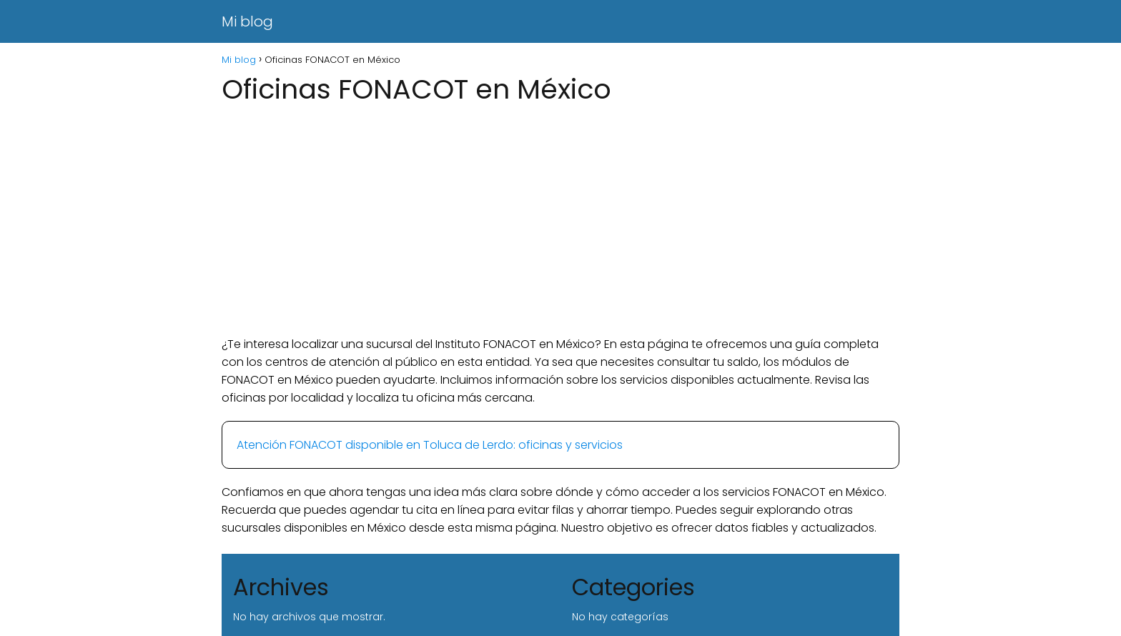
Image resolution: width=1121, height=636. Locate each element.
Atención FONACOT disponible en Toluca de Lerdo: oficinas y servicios (430, 445)
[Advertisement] (560, 221)
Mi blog (247, 21)
